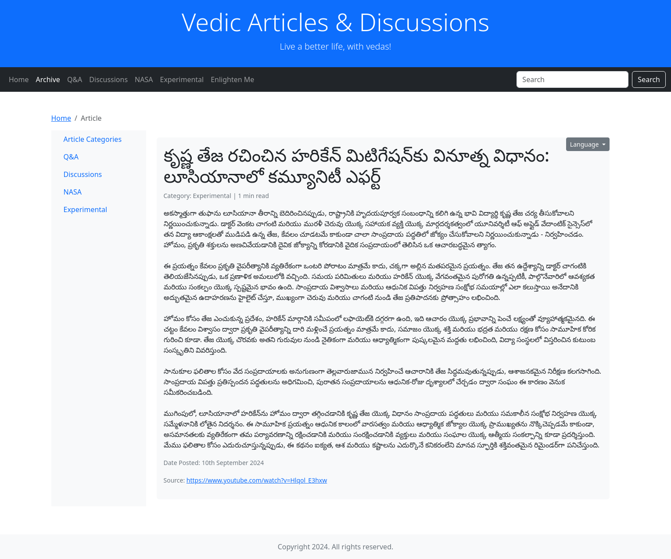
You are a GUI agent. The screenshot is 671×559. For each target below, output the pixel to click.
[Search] (572, 79)
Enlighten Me (232, 79)
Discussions (108, 79)
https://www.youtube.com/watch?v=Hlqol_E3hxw (257, 480)
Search (649, 79)
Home (19, 79)
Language (585, 144)
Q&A (74, 79)
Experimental (182, 79)
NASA (144, 79)
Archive (48, 79)
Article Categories (93, 139)
